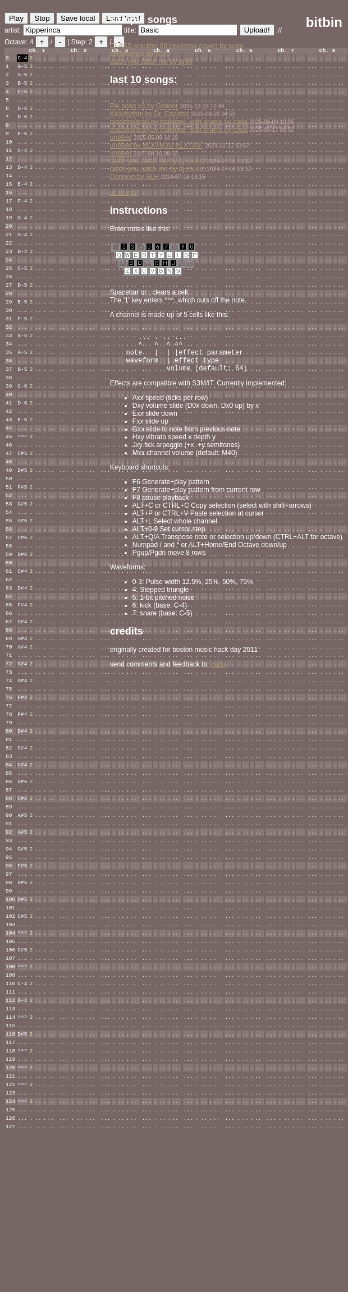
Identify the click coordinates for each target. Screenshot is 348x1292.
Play (16, 18)
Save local (78, 18)
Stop (41, 18)
